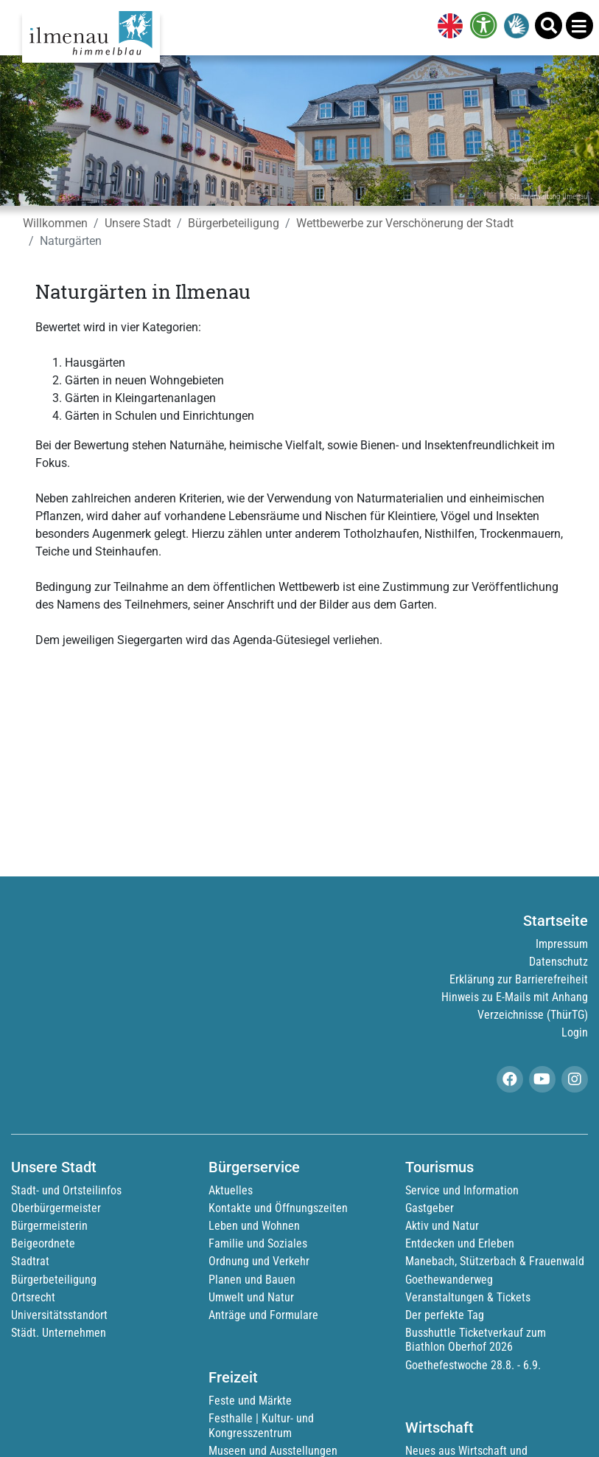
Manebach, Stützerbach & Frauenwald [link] (494, 1261)
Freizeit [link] (233, 1377)
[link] (447, 27)
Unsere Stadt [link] (138, 223)
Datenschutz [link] (558, 962)
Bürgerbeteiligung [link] (233, 223)
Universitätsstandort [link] (59, 1315)
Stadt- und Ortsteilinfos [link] (66, 1190)
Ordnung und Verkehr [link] (259, 1261)
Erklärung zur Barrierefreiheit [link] (518, 979)
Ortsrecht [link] (33, 1297)
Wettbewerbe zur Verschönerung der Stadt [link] (405, 223)
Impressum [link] (562, 944)
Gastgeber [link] (429, 1208)
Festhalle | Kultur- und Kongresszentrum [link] (261, 1425)
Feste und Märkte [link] (250, 1401)
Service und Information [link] (462, 1190)
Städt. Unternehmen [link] (58, 1333)
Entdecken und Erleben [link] (459, 1243)
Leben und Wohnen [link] (254, 1226)
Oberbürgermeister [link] (56, 1208)
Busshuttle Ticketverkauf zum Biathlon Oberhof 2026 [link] (475, 1340)
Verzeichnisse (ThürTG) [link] (532, 1015)
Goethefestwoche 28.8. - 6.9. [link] (473, 1365)
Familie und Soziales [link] (258, 1243)
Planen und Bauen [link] (252, 1280)
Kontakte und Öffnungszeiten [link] (278, 1208)
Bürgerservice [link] (254, 1167)
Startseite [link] (555, 921)
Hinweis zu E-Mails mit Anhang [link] (514, 997)
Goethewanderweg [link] (449, 1280)
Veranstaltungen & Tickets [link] (467, 1297)
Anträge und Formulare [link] (263, 1315)
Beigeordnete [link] (43, 1243)
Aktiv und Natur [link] (442, 1226)
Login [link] (574, 1032)
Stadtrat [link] (30, 1261)
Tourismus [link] (439, 1167)
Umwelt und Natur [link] (251, 1297)
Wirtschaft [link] (439, 1427)
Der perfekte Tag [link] (444, 1315)
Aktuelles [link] (231, 1190)
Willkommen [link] (55, 223)
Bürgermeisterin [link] (49, 1226)
